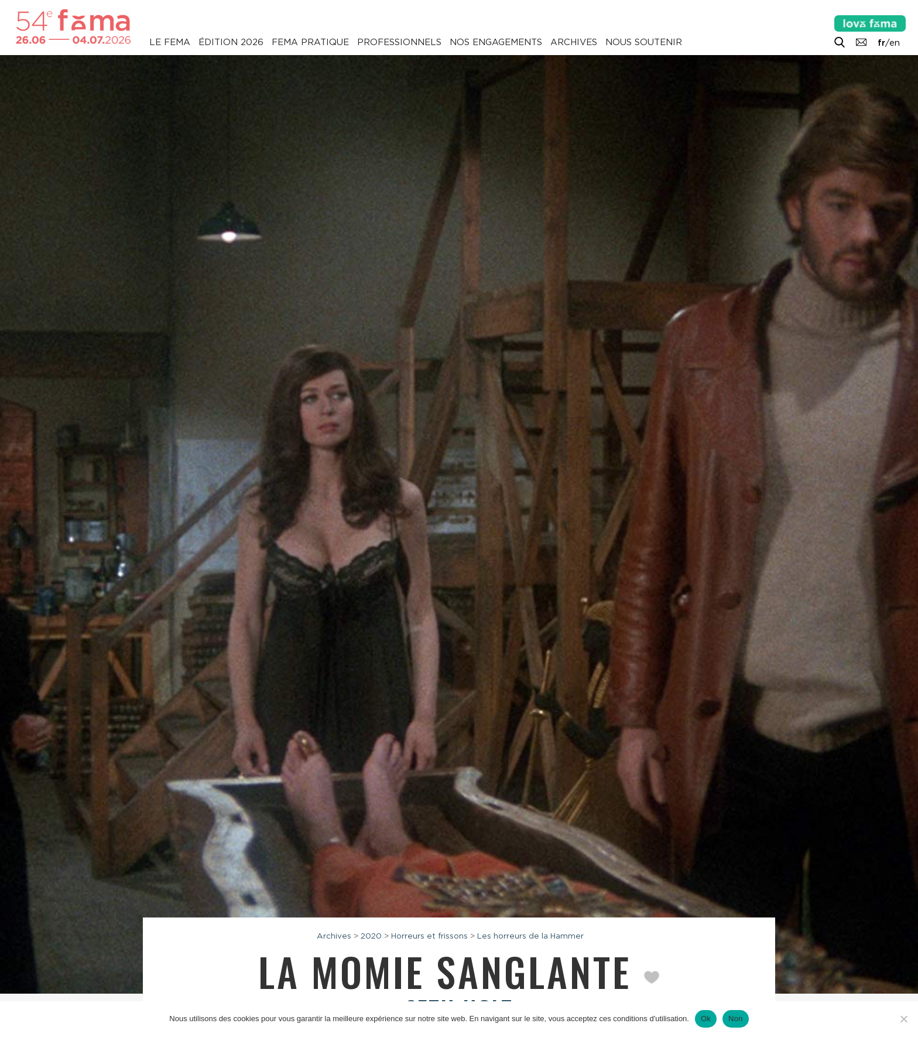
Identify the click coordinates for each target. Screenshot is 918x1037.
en (894, 42)
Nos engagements (496, 42)
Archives (573, 42)
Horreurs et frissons (429, 935)
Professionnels (399, 42)
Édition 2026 (230, 42)
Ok (706, 1018)
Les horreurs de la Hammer (530, 935)
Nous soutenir (643, 42)
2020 (371, 935)
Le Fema (169, 42)
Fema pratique (310, 42)
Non (735, 1018)
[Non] (903, 1019)
